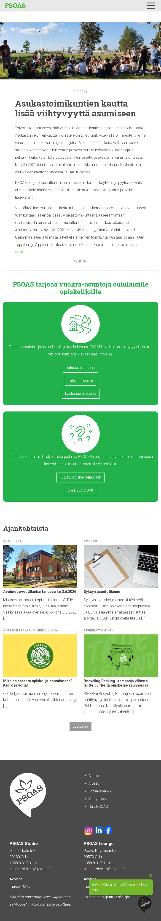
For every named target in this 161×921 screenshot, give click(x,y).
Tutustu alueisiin (80, 380)
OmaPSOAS (98, 806)
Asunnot (95, 776)
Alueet (94, 783)
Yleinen (81, 261)
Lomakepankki (100, 791)
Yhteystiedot (99, 799)
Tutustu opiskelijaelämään (80, 477)
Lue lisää (80, 726)
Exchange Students (80, 393)
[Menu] (150, 5)
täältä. (20, 252)
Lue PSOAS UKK (80, 490)
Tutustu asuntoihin (80, 367)
